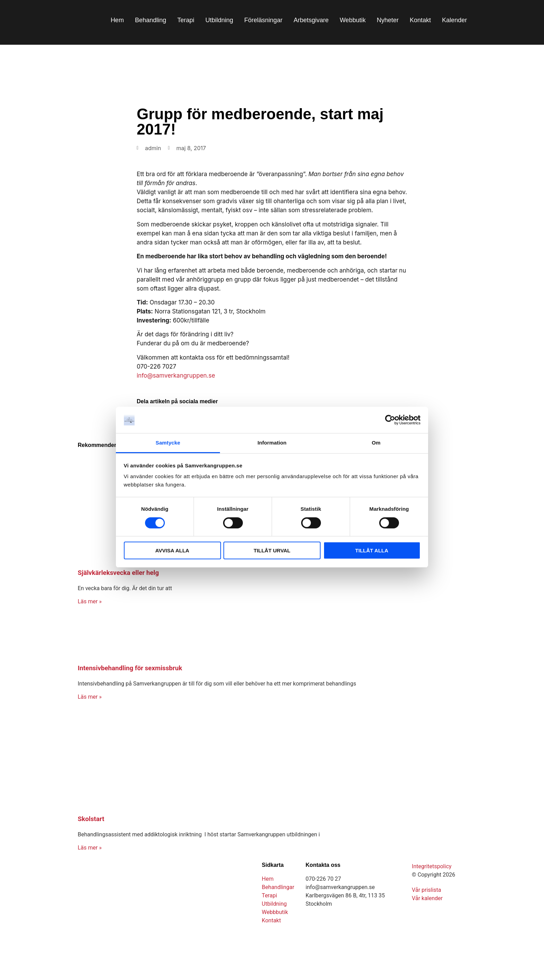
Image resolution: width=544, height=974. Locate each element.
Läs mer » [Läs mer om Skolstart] (90, 847)
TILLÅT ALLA (371, 550)
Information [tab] (272, 443)
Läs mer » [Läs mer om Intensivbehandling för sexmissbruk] (90, 696)
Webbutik (353, 20)
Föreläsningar (263, 20)
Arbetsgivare (311, 20)
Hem (117, 20)
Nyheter (388, 20)
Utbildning (219, 20)
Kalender (454, 20)
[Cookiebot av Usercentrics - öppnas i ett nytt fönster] (390, 420)
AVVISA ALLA (172, 550)
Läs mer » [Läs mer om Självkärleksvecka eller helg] (90, 601)
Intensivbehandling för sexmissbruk (130, 668)
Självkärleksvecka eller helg (118, 573)
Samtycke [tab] (168, 443)
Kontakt (420, 20)
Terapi (185, 20)
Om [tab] (376, 443)
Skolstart (91, 819)
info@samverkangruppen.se (176, 375)
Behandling (150, 20)
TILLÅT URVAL (272, 550)
